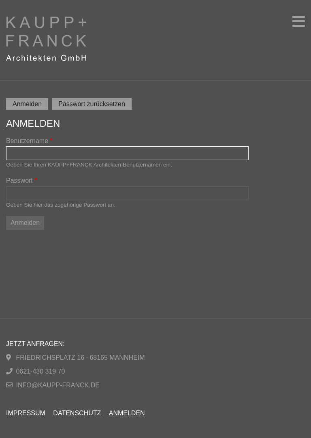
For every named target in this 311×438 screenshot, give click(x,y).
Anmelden (30, 104)
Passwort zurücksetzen (91, 103)
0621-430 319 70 (40, 371)
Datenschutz (77, 413)
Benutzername (27, 140)
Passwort (19, 180)
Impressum (25, 413)
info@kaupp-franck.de (57, 385)
